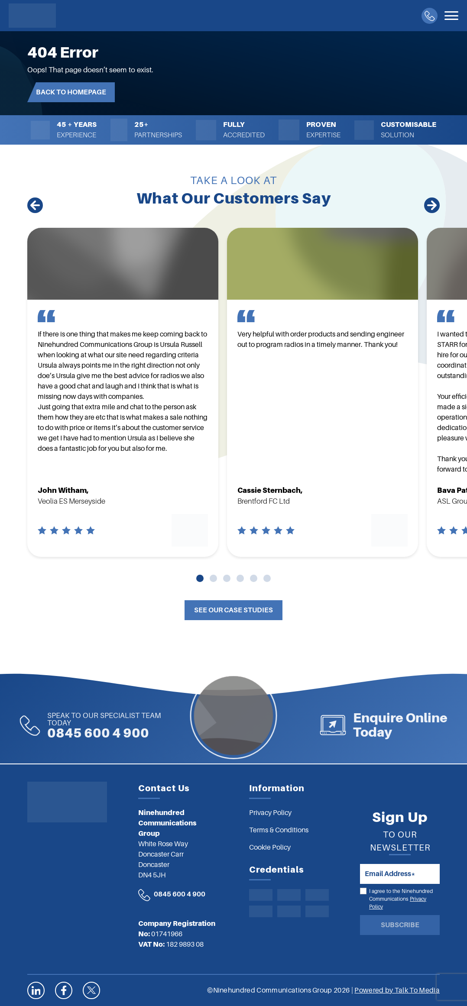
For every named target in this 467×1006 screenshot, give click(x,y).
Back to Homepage (71, 92)
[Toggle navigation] (451, 16)
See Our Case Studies (233, 610)
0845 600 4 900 (77, 726)
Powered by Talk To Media (397, 990)
